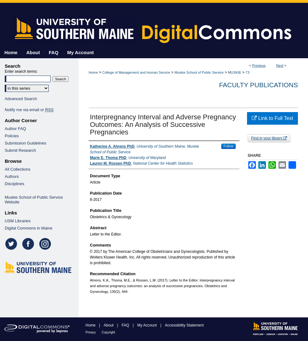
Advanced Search (21, 98)
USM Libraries (17, 221)
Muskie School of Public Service (199, 72)
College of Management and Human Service (136, 72)
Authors (12, 176)
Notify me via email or (29, 109)
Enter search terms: (21, 71)
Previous (259, 65)
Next (279, 65)
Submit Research (20, 150)
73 (247, 72)
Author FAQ (15, 128)
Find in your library (269, 138)
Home (93, 72)
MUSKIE (234, 72)
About (109, 325)
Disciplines (14, 183)
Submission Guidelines (25, 143)
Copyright (108, 332)
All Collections (17, 169)
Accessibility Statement (184, 325)
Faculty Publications (258, 84)
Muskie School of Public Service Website (34, 199)
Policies (12, 136)
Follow (228, 146)
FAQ (126, 325)
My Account (147, 325)
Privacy (91, 332)
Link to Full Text (272, 118)
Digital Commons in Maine (28, 228)
